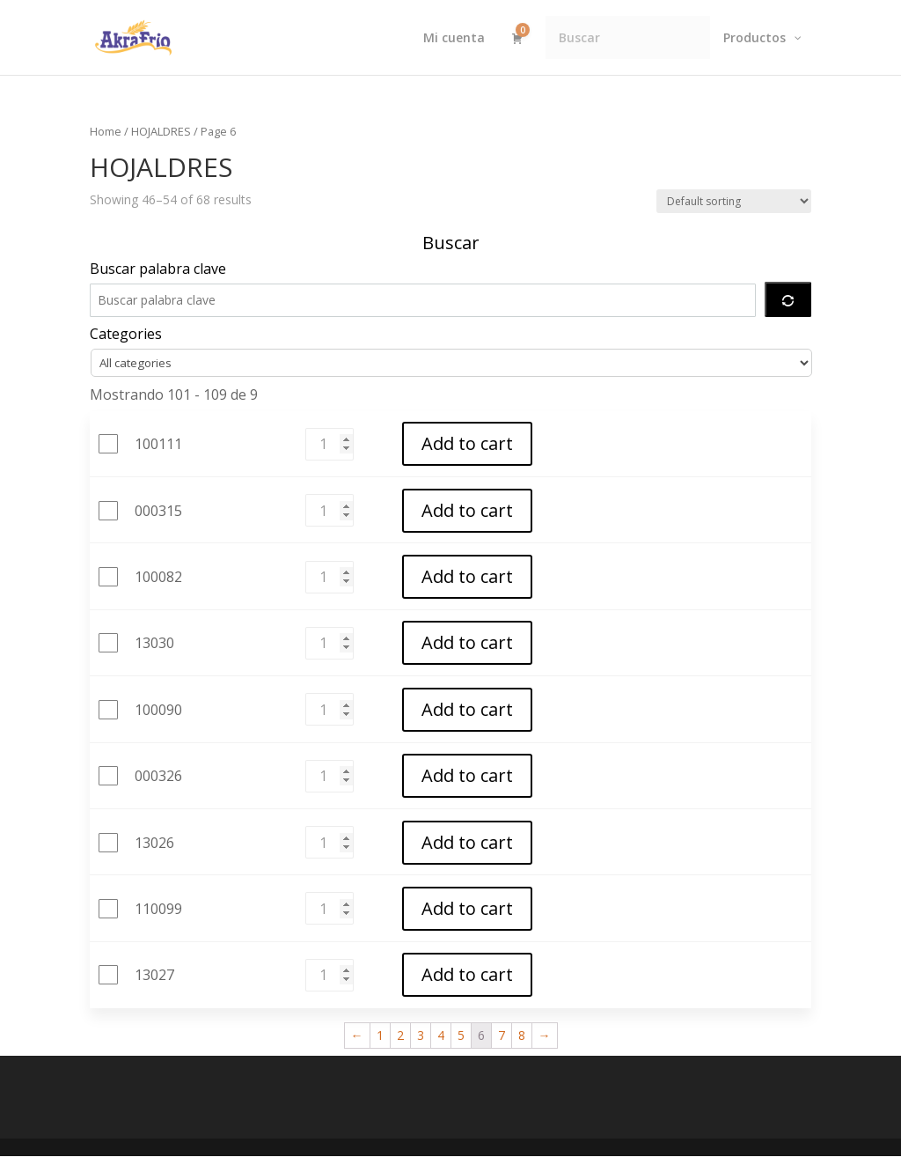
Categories (126, 334)
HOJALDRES (161, 131)
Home (105, 131)
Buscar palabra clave (158, 268)
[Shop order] (733, 201)
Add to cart (466, 444)
